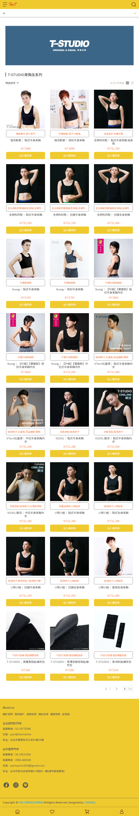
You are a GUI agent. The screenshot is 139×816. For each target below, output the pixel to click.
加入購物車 (25, 155)
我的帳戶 (20, 714)
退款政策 (31, 714)
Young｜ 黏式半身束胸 (25, 289)
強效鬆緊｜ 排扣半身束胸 (69, 140)
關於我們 (8, 714)
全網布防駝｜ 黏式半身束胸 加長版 (113, 142)
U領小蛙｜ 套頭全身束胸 (113, 587)
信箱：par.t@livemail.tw (17, 734)
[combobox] (11, 83)
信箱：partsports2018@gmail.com (24, 765)
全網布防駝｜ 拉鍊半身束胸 (69, 214)
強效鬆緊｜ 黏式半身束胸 (25, 140)
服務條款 (55, 714)
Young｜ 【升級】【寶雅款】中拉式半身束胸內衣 (69, 365)
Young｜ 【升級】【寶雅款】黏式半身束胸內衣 (113, 291)
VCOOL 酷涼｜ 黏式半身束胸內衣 (113, 440)
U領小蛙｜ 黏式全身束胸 (113, 513)
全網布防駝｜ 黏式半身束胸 (25, 214)
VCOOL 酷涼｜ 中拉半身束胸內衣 (25, 514)
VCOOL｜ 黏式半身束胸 (70, 438)
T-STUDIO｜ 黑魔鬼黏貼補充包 (25, 662)
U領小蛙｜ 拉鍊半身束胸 (26, 587)
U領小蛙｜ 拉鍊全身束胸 (69, 587)
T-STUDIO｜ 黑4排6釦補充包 (113, 662)
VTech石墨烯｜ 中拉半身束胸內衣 (25, 440)
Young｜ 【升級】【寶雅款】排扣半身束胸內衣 (25, 365)
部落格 (66, 714)
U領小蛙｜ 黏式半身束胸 (69, 513)
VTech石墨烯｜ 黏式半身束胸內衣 (113, 365)
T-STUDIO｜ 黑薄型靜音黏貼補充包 (69, 663)
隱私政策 (43, 714)
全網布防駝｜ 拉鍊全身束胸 (113, 214)
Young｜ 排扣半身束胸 (69, 289)
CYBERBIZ (90, 802)
